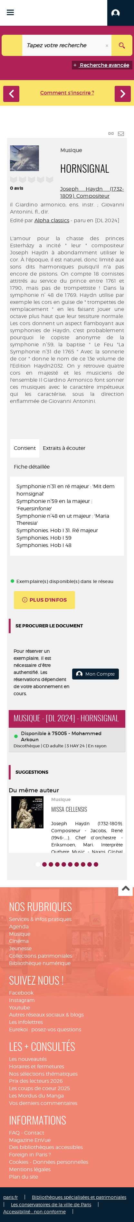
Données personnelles (60, 1162)
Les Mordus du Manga (36, 1096)
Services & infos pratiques (40, 919)
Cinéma (19, 941)
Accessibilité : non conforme (34, 1211)
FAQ (14, 1133)
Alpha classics (51, 220)
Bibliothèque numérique (40, 963)
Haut (125, 889)
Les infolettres (26, 1022)
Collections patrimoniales (40, 956)
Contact (34, 1133)
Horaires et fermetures (36, 1066)
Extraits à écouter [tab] (64, 448)
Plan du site (23, 1177)
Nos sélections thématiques (43, 1074)
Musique (19, 934)
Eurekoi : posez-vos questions (45, 1029)
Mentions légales (30, 1169)
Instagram (22, 1000)
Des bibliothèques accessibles (46, 1147)
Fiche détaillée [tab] (32, 467)
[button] (120, 13)
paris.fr (10, 1197)
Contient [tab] (25, 448)
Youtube (19, 1008)
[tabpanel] (67, 516)
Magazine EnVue (30, 1140)
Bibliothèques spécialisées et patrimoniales (79, 1197)
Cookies (18, 1162)
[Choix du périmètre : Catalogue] (12, 45)
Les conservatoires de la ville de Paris (51, 1204)
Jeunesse (20, 948)
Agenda (19, 927)
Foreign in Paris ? (30, 1155)
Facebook (21, 993)
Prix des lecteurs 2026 (36, 1081)
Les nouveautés (28, 1059)
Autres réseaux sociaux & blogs (46, 1015)
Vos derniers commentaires (43, 1103)
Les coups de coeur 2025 (39, 1088)
